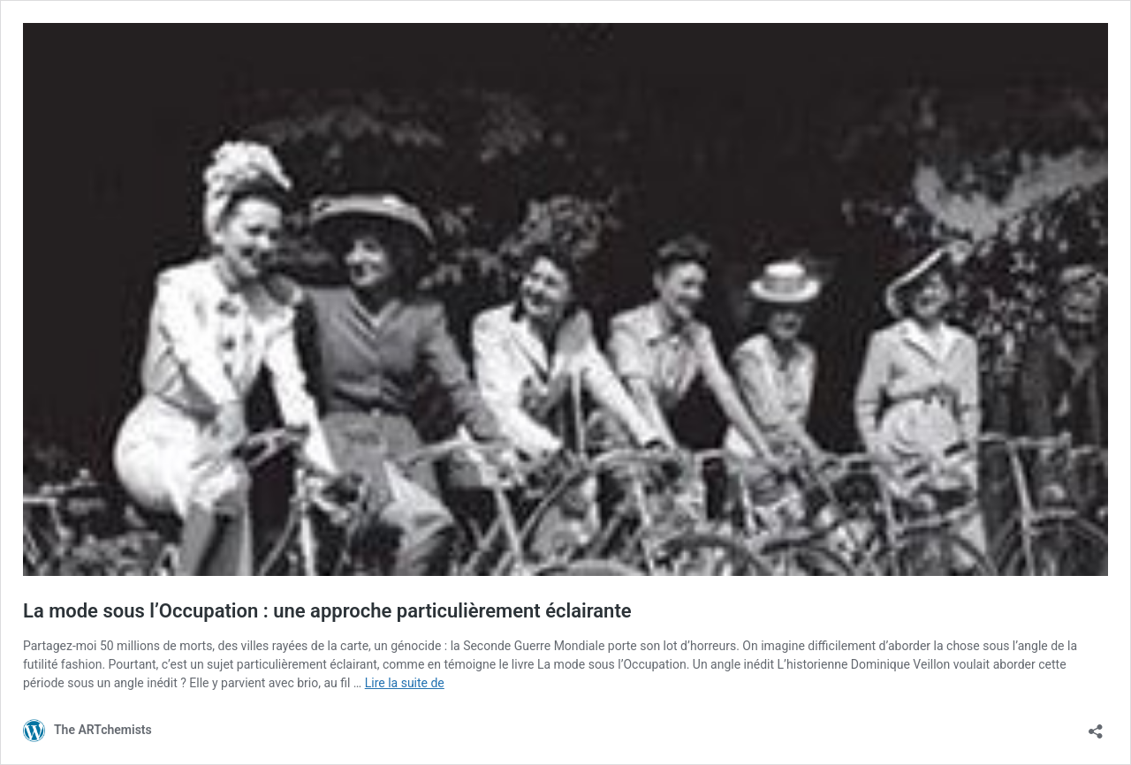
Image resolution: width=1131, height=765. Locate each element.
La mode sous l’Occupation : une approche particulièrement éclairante (327, 611)
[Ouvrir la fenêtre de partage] (1095, 725)
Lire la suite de (404, 683)
